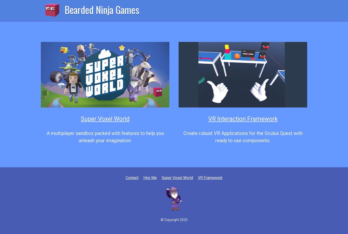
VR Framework (210, 177)
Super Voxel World (105, 118)
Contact (132, 177)
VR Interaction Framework (243, 118)
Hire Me (150, 177)
